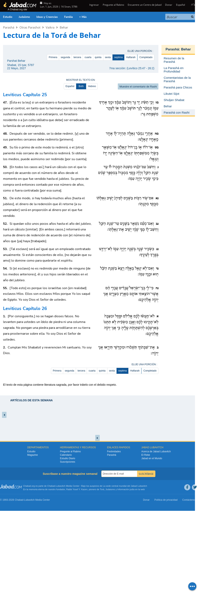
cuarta (87, 57)
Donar (168, 4)
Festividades (114, 451)
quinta (98, 57)
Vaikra (50, 27)
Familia (68, 17)
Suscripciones (67, 461)
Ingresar (94, 4)
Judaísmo (24, 17)
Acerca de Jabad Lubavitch (156, 451)
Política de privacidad (165, 499)
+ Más (83, 17)
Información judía (126, 489)
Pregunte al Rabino (113, 4)
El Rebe (145, 455)
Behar (64, 27)
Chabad (51, 486)
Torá (102, 489)
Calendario (66, 455)
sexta (108, 57)
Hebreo (92, 86)
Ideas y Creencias (47, 17)
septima (118, 57)
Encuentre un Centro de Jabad (144, 4)
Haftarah (130, 57)
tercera (77, 57)
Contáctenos (189, 499)
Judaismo (110, 489)
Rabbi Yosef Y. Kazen (77, 489)
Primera (53, 57)
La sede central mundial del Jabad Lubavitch (125, 486)
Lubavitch (60, 486)
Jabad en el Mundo (151, 458)
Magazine (32, 455)
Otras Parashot (29, 27)
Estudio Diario (67, 458)
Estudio (7, 17)
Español (180, 4)
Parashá (8, 27)
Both (81, 86)
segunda (65, 57)
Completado (146, 57)
